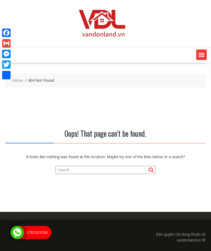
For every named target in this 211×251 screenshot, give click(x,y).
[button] (201, 54)
